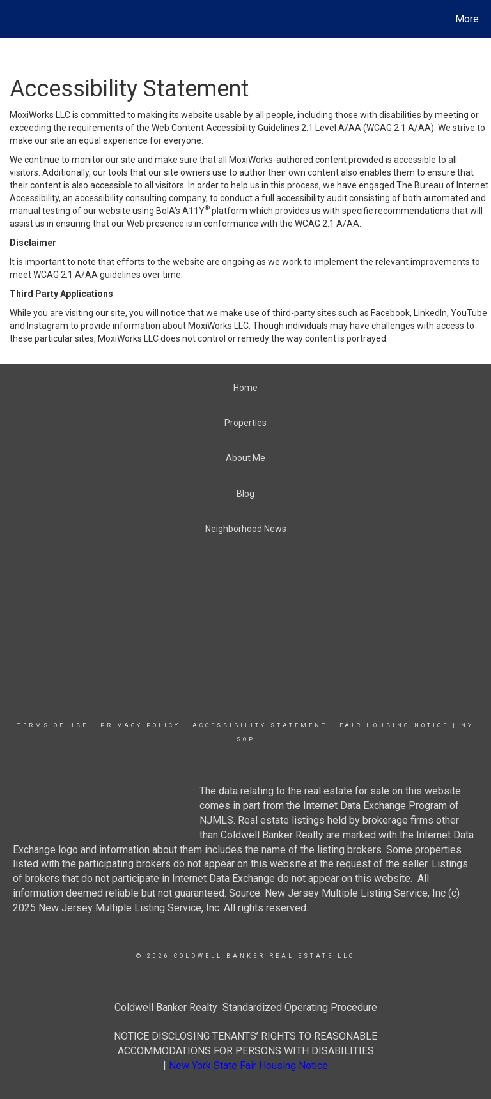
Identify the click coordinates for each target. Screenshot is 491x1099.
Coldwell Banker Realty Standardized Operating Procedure (245, 1007)
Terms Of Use (52, 725)
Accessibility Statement (259, 725)
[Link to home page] (12, 19)
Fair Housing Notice (394, 725)
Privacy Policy (140, 725)
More (467, 19)
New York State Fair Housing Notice (248, 1065)
